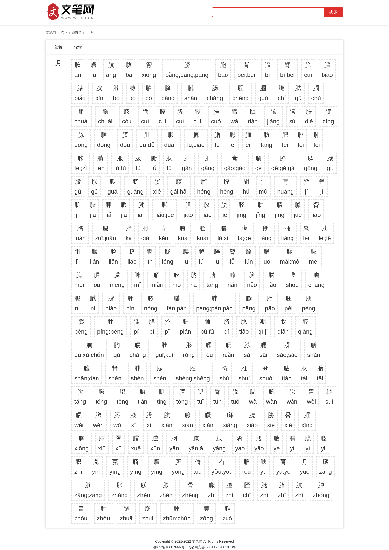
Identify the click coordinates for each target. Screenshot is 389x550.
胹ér (248, 139)
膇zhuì (147, 513)
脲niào (111, 303)
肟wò (117, 420)
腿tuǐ (200, 396)
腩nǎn (232, 280)
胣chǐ (281, 93)
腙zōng (206, 513)
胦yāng (219, 443)
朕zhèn (143, 490)
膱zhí (212, 490)
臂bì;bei (287, 69)
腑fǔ (154, 163)
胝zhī (264, 490)
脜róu (246, 466)
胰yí (292, 443)
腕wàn (271, 396)
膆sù (292, 116)
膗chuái (81, 116)
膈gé (258, 163)
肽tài (304, 373)
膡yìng (135, 466)
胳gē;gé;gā (282, 163)
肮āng (111, 69)
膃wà (234, 116)
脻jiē (224, 209)
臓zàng (325, 466)
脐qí (227, 326)
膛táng (80, 396)
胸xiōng (81, 443)
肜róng (189, 350)
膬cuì (180, 116)
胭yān (174, 443)
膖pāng (248, 303)
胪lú (201, 256)
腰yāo (259, 443)
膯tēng (122, 396)
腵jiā (124, 209)
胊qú (117, 350)
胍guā (113, 186)
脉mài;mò (289, 256)
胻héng (203, 186)
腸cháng (138, 350)
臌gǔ (330, 163)
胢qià (145, 233)
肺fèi (317, 139)
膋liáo (316, 209)
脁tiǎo (244, 326)
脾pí (152, 326)
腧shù (224, 373)
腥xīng (307, 420)
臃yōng (178, 466)
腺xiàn (187, 420)
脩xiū (198, 466)
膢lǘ (186, 256)
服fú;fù (120, 163)
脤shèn (159, 373)
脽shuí (244, 373)
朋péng (308, 303)
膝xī (133, 420)
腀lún (249, 256)
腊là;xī (223, 233)
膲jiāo (188, 209)
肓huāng (285, 186)
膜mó (176, 280)
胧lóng (167, 256)
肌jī (77, 209)
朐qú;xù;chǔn (89, 350)
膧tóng (182, 396)
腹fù (138, 163)
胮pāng (168, 93)
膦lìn (149, 256)
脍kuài (202, 233)
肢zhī (299, 490)
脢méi (79, 280)
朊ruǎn (228, 350)
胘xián (167, 420)
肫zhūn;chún (177, 513)
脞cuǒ (216, 116)
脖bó (116, 93)
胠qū (298, 93)
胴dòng (103, 139)
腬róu (208, 350)
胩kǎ (129, 233)
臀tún (217, 396)
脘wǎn (292, 396)
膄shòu (292, 280)
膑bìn (99, 93)
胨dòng (81, 139)
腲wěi (78, 420)
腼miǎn (156, 280)
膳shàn (313, 350)
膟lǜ (217, 256)
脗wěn (98, 420)
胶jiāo (207, 209)
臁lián (94, 256)
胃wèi (311, 396)
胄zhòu (80, 513)
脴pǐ (167, 326)
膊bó (132, 93)
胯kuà (183, 233)
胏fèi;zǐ (80, 163)
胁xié (271, 420)
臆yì (308, 443)
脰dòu (125, 139)
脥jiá (93, 209)
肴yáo (240, 443)
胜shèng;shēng (193, 373)
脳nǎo (271, 280)
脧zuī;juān (105, 233)
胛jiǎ (108, 209)
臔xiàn (207, 420)
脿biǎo (80, 93)
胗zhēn (166, 490)
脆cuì (145, 116)
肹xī (149, 420)
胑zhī (78, 466)
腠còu (127, 116)
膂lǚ (232, 256)
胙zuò (227, 513)
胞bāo (223, 69)
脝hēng (226, 186)
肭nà (193, 280)
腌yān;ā (196, 443)
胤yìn (96, 466)
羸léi (306, 233)
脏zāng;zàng (88, 490)
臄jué (298, 209)
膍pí (136, 326)
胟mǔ (263, 186)
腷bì (267, 69)
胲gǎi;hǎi (179, 186)
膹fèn (100, 163)
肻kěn (163, 233)
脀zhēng (190, 490)
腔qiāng (305, 326)
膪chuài (105, 116)
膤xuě (136, 443)
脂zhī (282, 490)
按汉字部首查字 (73, 32)
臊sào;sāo (287, 350)
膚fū (94, 69)
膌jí (306, 186)
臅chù (316, 93)
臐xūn (155, 443)
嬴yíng (115, 466)
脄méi (314, 256)
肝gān (187, 163)
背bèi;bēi (246, 69)
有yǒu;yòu (222, 466)
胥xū (118, 443)
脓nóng (150, 303)
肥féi (285, 139)
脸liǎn (113, 256)
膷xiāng (230, 420)
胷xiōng (149, 69)
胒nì (77, 303)
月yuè (305, 466)
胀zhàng (119, 490)
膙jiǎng (273, 116)
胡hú (246, 186)
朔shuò (265, 373)
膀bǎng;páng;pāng (186, 69)
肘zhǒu (103, 513)
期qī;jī (263, 326)
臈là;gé (244, 233)
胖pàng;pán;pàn (214, 303)
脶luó (266, 256)
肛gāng (207, 163)
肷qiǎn (283, 326)
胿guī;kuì (164, 350)
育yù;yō (283, 466)
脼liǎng (287, 233)
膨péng (81, 326)
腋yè (276, 443)
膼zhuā (126, 513)
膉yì (323, 443)
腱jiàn (141, 209)
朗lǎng (266, 233)
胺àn (77, 69)
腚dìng (328, 116)
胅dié (309, 116)
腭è (233, 139)
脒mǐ (137, 280)
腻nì (93, 303)
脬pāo (270, 303)
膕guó (263, 93)
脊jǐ (322, 186)
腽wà (253, 396)
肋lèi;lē (325, 233)
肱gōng (310, 163)
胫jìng (241, 209)
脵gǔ (94, 186)
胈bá (129, 69)
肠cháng (215, 93)
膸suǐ (329, 396)
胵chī (247, 490)
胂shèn (137, 373)
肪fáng (266, 139)
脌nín (130, 303)
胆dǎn (253, 116)
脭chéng (240, 93)
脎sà (247, 350)
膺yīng (156, 466)
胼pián (185, 326)
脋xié (288, 420)
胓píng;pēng (110, 326)
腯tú (217, 139)
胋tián (287, 373)
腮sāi (263, 350)
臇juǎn (80, 233)
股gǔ (77, 186)
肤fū (169, 163)
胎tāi (320, 373)
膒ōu (97, 280)
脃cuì (308, 69)
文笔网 (51, 32)
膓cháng (316, 280)
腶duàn (170, 139)
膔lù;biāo (196, 139)
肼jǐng (260, 209)
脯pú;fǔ (207, 326)
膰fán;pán (177, 303)
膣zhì (229, 490)
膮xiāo (252, 420)
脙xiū (102, 443)
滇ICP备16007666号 (169, 547)
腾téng (101, 396)
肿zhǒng (321, 490)
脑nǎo (252, 280)
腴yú (263, 466)
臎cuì (197, 116)
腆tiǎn (142, 396)
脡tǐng (161, 396)
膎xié (157, 186)
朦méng (117, 280)
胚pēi (288, 303)
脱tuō (235, 396)
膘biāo (327, 69)
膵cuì (162, 116)
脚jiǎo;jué (164, 209)
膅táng (212, 280)
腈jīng (280, 209)
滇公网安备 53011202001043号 (212, 547)
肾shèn (114, 373)
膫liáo (132, 256)
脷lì (77, 256)
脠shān (190, 93)
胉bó (148, 93)
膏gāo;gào (235, 163)
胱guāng (135, 186)
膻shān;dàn (86, 373)
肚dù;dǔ (147, 139)
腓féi (301, 139)
